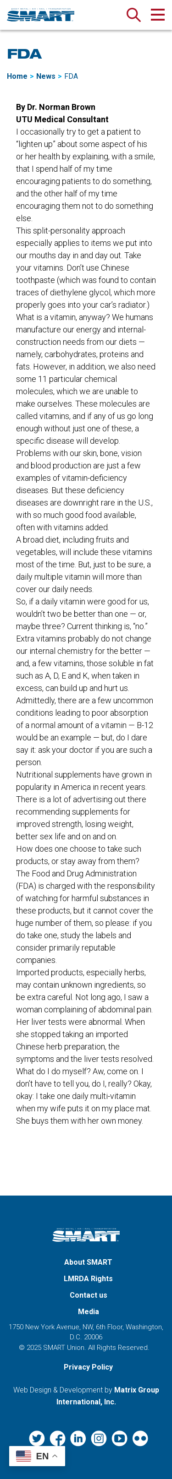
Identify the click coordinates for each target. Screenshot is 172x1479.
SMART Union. (64, 1347)
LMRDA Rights (88, 1278)
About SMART (88, 1262)
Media (88, 1311)
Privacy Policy (88, 1367)
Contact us (88, 1295)
